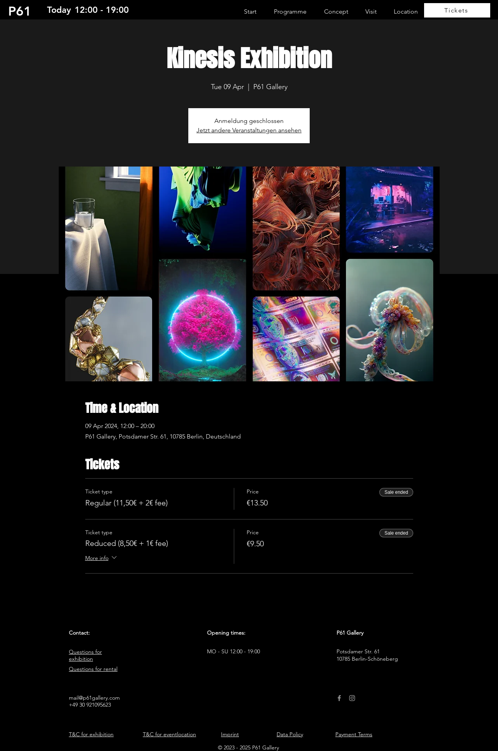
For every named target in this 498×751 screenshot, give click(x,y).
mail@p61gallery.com (94, 697)
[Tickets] (457, 10)
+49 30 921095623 (90, 704)
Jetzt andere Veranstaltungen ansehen (249, 130)
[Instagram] (352, 698)
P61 (20, 11)
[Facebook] (339, 698)
